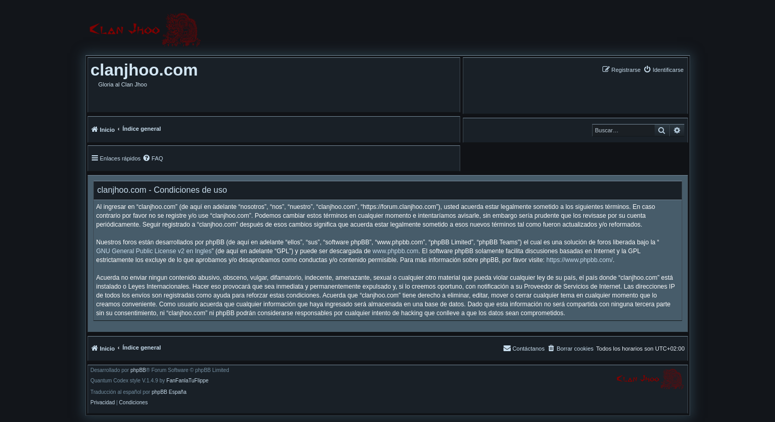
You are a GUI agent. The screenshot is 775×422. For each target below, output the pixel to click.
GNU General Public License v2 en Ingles (154, 251)
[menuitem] (663, 69)
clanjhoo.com (144, 69)
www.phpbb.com (396, 251)
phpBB (138, 370)
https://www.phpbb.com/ (579, 260)
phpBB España (169, 392)
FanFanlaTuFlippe (187, 380)
